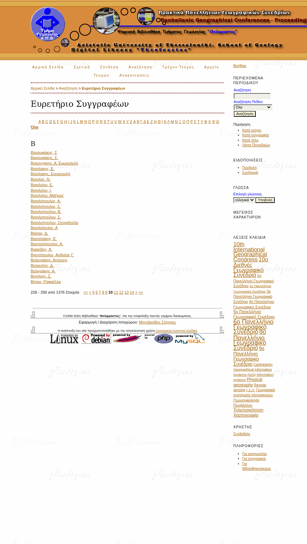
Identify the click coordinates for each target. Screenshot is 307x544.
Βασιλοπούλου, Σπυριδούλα (54, 222)
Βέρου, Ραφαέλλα (46, 282)
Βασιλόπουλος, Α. (46, 201)
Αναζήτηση (140, 67)
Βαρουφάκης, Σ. (44, 158)
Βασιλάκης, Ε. (42, 169)
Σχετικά (82, 67)
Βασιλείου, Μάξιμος (47, 195)
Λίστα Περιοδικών (256, 145)
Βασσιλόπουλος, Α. (47, 244)
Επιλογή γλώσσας (247, 194)
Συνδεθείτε (241, 434)
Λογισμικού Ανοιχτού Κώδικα (176, 330)
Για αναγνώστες (254, 454)
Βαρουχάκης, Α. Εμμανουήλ (54, 163)
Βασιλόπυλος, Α (44, 228)
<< (86, 292)
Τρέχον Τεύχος (178, 67)
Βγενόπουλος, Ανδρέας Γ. (52, 255)
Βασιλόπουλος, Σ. (46, 206)
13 (126, 292)
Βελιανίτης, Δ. (42, 265)
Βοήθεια (239, 66)
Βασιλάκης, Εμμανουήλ (50, 174)
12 (121, 292)
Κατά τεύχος (252, 130)
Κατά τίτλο (250, 140)
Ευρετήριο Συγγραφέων (103, 88)
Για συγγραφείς (254, 459)
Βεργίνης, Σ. (41, 276)
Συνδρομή (250, 172)
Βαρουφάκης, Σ (44, 152)
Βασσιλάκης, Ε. (44, 239)
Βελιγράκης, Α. (43, 271)
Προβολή (249, 168)
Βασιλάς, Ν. (41, 179)
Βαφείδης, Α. (41, 249)
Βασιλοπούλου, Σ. (46, 217)
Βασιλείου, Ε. (42, 185)
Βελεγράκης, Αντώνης (49, 260)
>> (141, 292)
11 (116, 292)
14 (132, 292)
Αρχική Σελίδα (48, 67)
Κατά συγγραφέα (255, 135)
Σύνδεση (109, 67)
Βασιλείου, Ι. (41, 190)
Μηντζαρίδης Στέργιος (157, 322)
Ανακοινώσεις (134, 75)
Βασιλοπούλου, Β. (46, 211)
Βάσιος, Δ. (39, 233)
